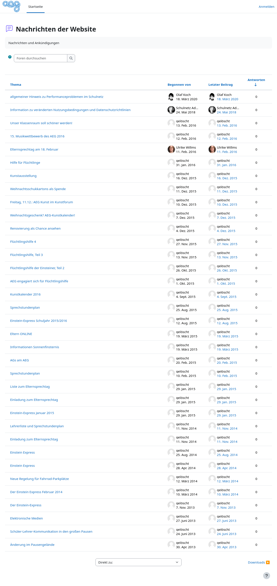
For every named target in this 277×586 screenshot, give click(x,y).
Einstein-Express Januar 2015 (42, 413)
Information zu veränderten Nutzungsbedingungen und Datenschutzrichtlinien (81, 110)
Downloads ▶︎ (248, 562)
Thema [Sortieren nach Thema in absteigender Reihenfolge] (26, 84)
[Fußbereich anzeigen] (266, 575)
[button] (20, 58)
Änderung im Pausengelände (43, 544)
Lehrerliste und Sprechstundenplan (47, 426)
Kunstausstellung (34, 175)
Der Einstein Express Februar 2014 (47, 492)
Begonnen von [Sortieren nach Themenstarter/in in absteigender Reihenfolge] (168, 84)
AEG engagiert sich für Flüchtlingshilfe (50, 281)
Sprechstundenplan (35, 307)
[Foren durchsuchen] (51, 58)
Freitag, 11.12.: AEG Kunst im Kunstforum (52, 202)
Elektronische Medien (37, 518)
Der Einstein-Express (36, 505)
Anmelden (266, 6)
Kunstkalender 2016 (36, 294)
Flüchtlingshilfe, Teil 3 (37, 255)
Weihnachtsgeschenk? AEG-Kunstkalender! (53, 215)
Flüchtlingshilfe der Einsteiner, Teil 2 (48, 268)
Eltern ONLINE (31, 334)
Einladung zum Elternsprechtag (44, 399)
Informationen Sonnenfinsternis (45, 347)
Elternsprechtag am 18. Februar (45, 149)
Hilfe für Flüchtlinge (35, 162)
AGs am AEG (30, 360)
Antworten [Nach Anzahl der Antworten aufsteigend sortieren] (246, 80)
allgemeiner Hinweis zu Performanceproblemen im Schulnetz (67, 96)
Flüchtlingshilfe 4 (33, 241)
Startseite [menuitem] (35, 6)
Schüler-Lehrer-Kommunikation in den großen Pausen (62, 531)
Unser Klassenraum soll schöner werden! (52, 123)
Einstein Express (33, 452)
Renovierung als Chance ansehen (46, 228)
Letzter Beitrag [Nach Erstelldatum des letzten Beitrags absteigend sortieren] (210, 84)
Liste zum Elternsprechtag (40, 386)
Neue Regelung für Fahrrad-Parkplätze (50, 478)
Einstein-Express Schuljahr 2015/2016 (49, 320)
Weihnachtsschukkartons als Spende (48, 189)
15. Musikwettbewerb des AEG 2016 (48, 136)
